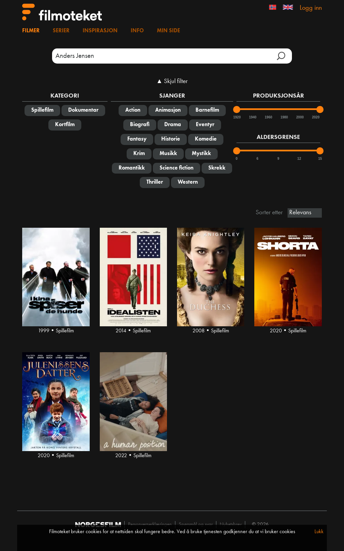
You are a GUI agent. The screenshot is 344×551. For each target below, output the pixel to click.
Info (137, 31)
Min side (168, 31)
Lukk (319, 532)
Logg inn (311, 8)
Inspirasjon (100, 31)
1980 (284, 117)
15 (320, 158)
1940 (252, 117)
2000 (299, 117)
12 (299, 158)
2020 (315, 117)
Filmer (31, 31)
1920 (236, 117)
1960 (268, 117)
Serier (61, 31)
